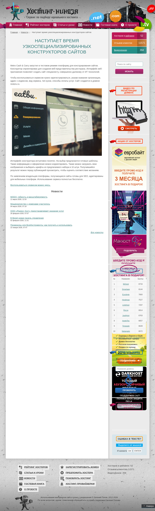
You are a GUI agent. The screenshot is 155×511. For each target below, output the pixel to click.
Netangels (126, 331)
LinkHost (125, 305)
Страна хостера (121, 228)
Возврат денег (120, 232)
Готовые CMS (120, 236)
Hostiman (126, 300)
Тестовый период (122, 215)
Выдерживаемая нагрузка (121, 242)
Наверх (149, 506)
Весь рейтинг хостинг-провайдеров (129, 338)
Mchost (126, 284)
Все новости (97, 232)
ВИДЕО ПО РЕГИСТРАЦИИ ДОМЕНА (129, 90)
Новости (24, 32)
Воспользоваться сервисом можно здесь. (30, 185)
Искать (129, 71)
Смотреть (131, 128)
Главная (14, 32)
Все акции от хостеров (129, 193)
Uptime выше (120, 219)
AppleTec (126, 321)
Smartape (126, 289)
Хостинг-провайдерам (80, 483)
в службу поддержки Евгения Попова (103, 500)
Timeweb (125, 326)
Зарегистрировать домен (82, 467)
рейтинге (129, 36)
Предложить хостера (79, 472)
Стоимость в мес (122, 245)
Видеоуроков (120, 50)
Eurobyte (125, 295)
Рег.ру (125, 310)
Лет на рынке (120, 223)
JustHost (125, 316)
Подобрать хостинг (78, 478)
